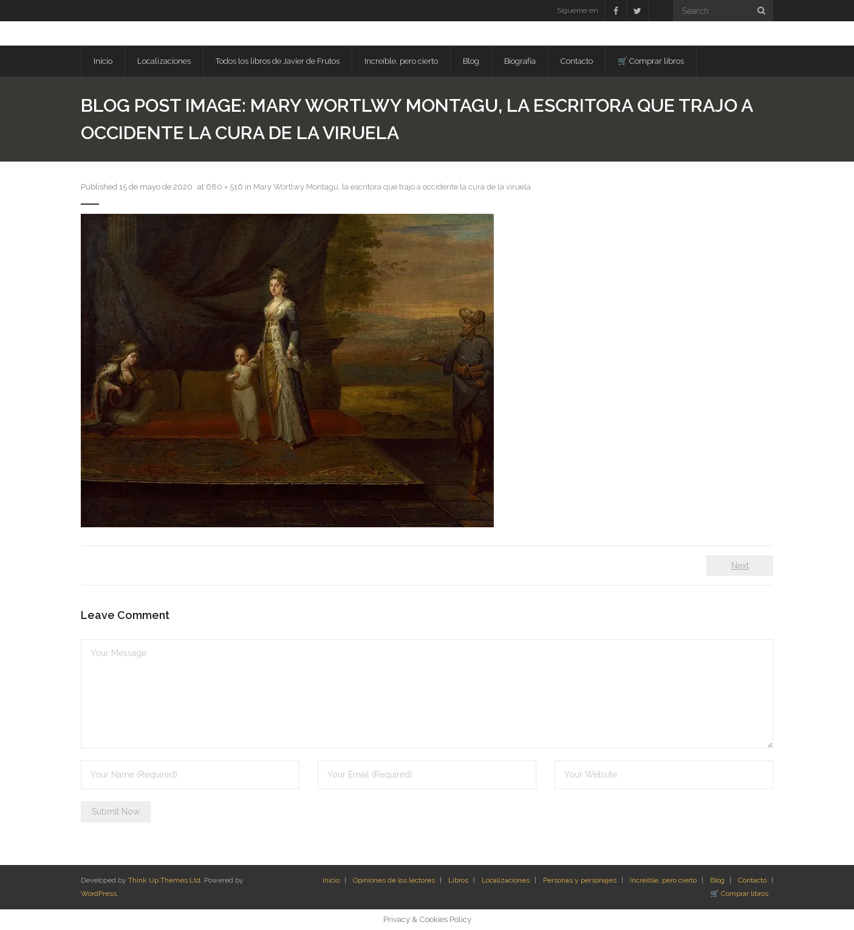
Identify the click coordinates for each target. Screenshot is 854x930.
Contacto (752, 880)
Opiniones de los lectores (394, 880)
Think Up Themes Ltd (164, 880)
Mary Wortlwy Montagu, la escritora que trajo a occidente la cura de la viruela (392, 186)
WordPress (99, 893)
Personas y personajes (580, 880)
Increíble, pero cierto (663, 880)
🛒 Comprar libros (739, 893)
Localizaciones (506, 880)
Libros (458, 880)
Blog (717, 880)
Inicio (331, 880)
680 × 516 (224, 186)
